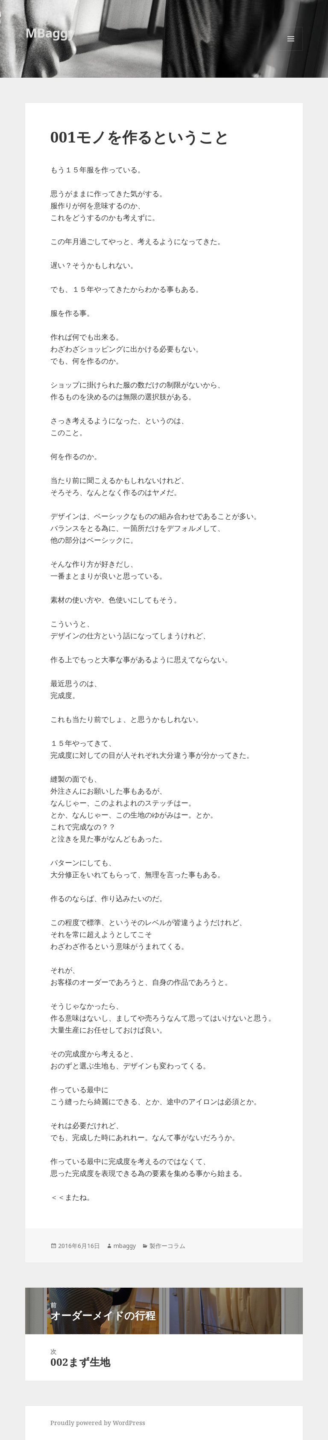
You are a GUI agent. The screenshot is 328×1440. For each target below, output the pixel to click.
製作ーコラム (167, 1246)
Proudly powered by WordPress (97, 1423)
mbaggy (125, 1246)
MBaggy (50, 32)
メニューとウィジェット (291, 50)
